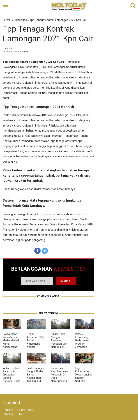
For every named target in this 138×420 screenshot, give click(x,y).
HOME (7, 20)
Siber (20, 414)
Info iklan (8, 414)
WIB (16, 51)
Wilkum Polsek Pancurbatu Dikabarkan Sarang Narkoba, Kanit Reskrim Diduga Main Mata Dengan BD (12, 379)
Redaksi (8, 410)
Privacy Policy (24, 410)
